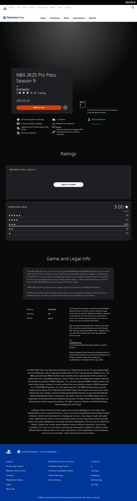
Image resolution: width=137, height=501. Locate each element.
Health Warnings (75, 340)
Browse (92, 15)
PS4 (24, 7)
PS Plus (32, 7)
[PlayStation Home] (4, 7)
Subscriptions (79, 15)
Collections (55, 15)
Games (11, 7)
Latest (43, 15)
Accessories (42, 7)
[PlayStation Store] (14, 15)
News (52, 7)
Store (60, 7)
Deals (66, 15)
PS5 (18, 7)
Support (68, 7)
